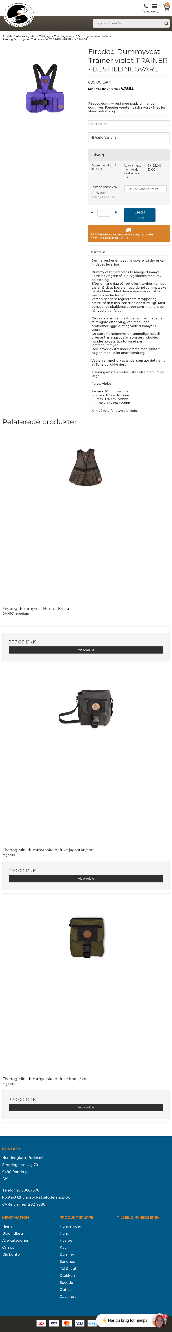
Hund (64, 1233)
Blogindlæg (12, 1233)
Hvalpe (66, 1240)
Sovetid (66, 1283)
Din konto (11, 1254)
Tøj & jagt (68, 1268)
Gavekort (68, 1297)
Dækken (67, 1276)
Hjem (7, 1226)
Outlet (65, 1290)
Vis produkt (86, 650)
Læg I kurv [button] (139, 215)
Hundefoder (70, 1226)
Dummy (67, 1254)
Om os (8, 1247)
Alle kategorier (15, 1240)
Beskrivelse (98, 252)
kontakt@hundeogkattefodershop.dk (36, 1197)
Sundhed (67, 1261)
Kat (63, 1247)
